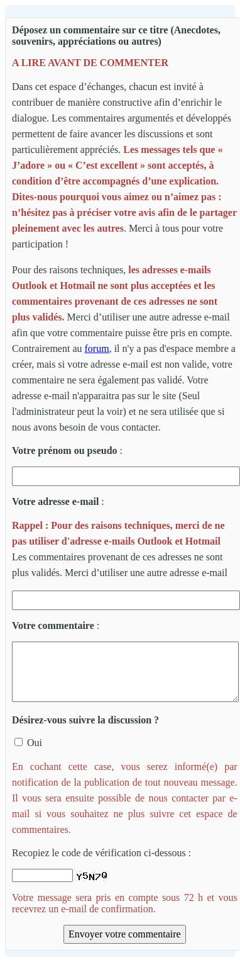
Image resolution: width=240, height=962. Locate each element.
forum (97, 348)
